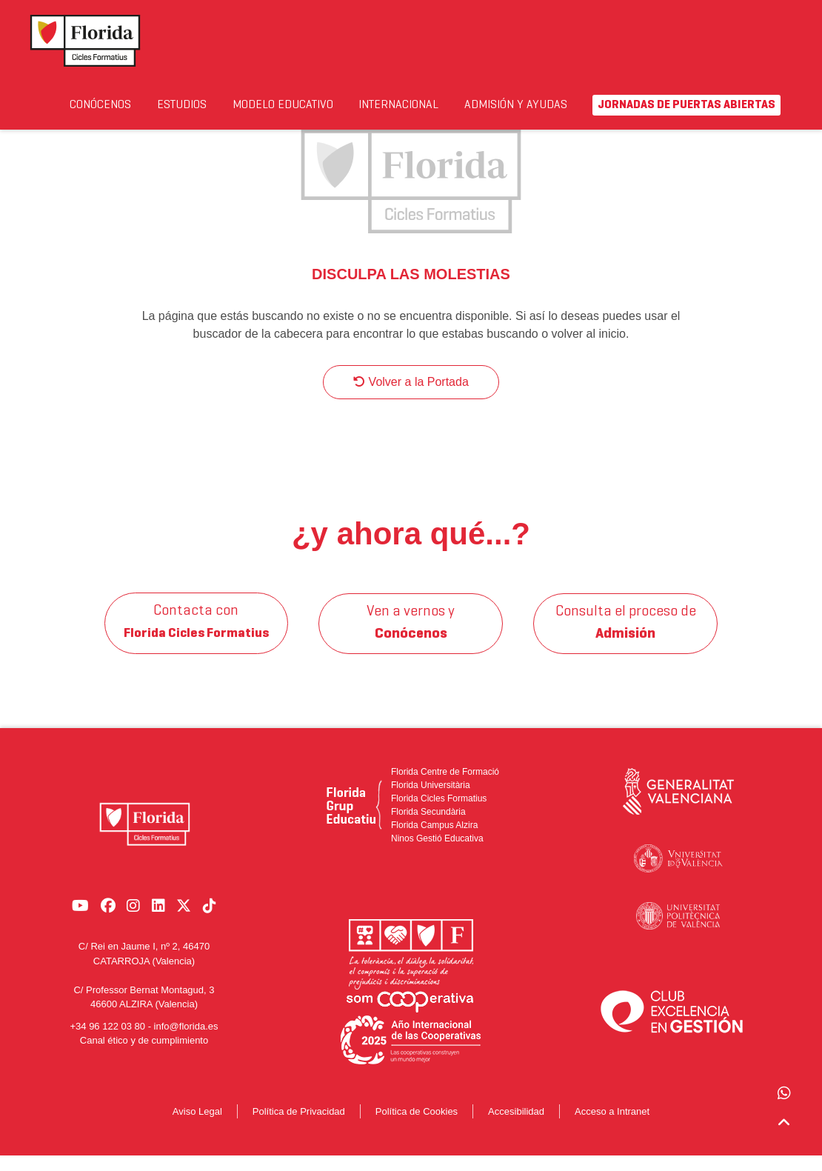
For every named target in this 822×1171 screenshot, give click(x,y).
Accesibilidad (516, 1126)
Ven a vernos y (411, 637)
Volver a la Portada (411, 396)
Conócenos (108, 105)
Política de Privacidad (299, 1126)
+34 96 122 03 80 (107, 1034)
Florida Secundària (428, 826)
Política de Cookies (416, 1126)
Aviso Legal (197, 1126)
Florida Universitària (430, 800)
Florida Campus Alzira (434, 840)
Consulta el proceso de (625, 637)
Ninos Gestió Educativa (437, 853)
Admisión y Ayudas (539, 114)
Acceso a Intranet (612, 1126)
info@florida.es (186, 1034)
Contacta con (196, 637)
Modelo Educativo (286, 114)
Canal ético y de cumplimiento (144, 1048)
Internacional (430, 105)
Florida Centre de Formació (445, 786)
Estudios (199, 105)
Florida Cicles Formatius (439, 813)
